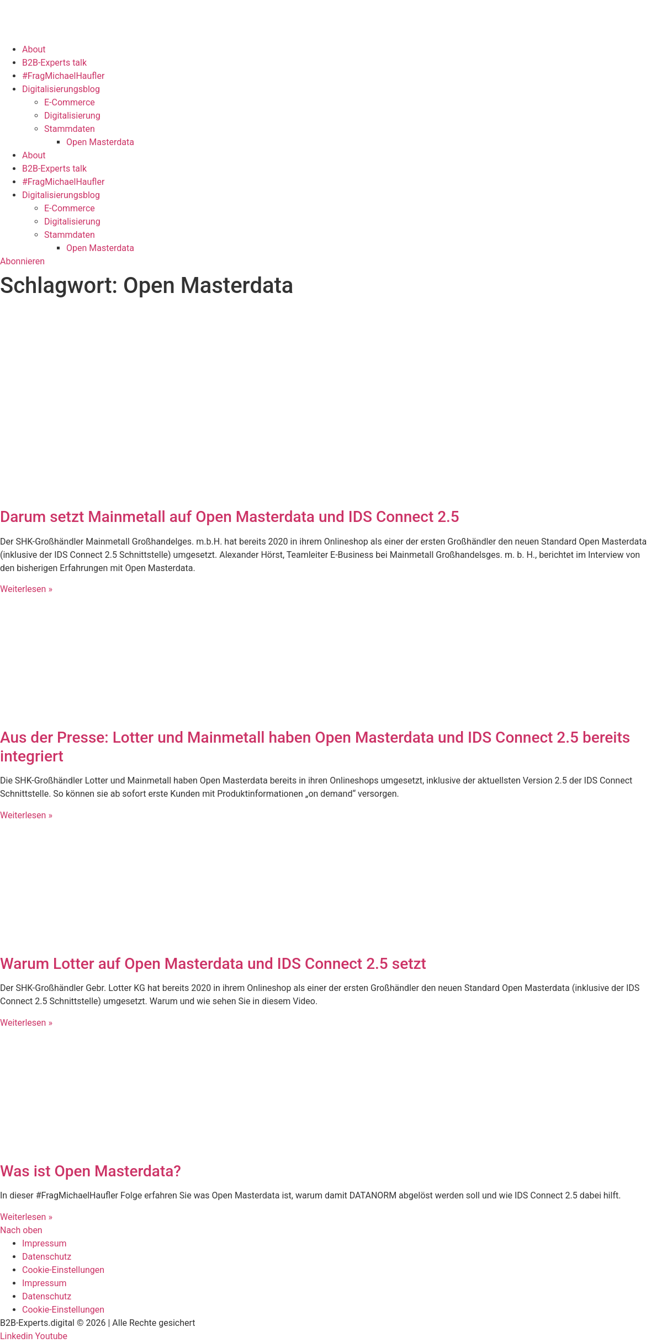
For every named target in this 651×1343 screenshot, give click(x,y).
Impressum (44, 1243)
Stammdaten (69, 129)
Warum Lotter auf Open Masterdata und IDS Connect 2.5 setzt (213, 964)
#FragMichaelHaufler (63, 76)
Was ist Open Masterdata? (90, 1171)
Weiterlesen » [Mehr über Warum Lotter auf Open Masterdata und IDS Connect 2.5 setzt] (26, 1022)
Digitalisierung (72, 115)
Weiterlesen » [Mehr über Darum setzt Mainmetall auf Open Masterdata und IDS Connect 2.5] (26, 589)
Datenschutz (46, 1256)
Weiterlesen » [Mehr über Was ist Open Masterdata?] (26, 1217)
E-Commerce (69, 102)
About (34, 49)
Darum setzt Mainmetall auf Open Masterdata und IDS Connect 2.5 (229, 517)
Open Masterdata (100, 142)
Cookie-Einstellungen (63, 1270)
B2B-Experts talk (54, 62)
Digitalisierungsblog (61, 89)
